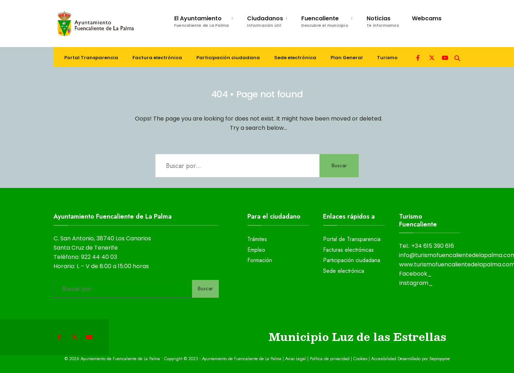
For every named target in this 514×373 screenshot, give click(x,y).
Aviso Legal (295, 359)
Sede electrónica (295, 57)
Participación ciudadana (228, 57)
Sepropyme (439, 359)
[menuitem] (200, 20)
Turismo (387, 57)
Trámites (257, 239)
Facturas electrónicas (348, 250)
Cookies (360, 359)
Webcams (427, 18)
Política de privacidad (329, 359)
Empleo (256, 250)
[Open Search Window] (457, 57)
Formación (259, 260)
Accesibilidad (384, 359)
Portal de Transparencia (352, 239)
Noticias (383, 21)
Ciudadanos (265, 21)
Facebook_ (415, 274)
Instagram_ (416, 283)
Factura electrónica (157, 57)
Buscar (339, 165)
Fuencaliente (324, 21)
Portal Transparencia (91, 57)
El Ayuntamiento (201, 21)
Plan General (347, 57)
